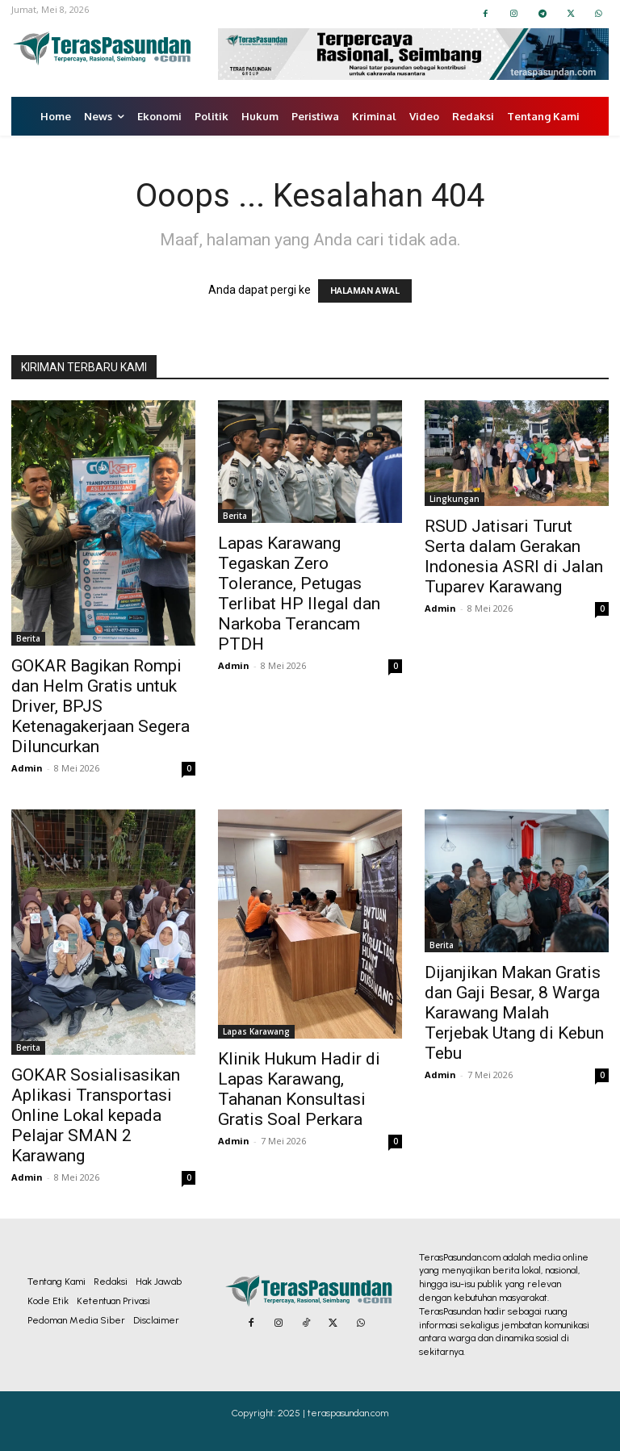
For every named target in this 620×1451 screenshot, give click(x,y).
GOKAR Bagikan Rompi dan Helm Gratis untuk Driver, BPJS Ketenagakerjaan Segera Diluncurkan (100, 706)
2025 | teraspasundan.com (333, 1413)
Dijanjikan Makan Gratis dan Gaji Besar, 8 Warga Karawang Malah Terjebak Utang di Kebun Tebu (514, 1013)
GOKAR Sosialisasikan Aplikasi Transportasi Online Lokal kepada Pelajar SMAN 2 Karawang (95, 1115)
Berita (28, 638)
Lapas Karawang (256, 1031)
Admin (27, 768)
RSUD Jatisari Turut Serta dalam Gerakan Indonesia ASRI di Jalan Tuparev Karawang (514, 556)
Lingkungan (454, 498)
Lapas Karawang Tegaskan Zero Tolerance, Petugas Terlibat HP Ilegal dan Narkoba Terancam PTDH (299, 593)
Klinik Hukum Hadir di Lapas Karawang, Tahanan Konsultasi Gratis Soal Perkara (299, 1089)
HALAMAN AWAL (365, 291)
